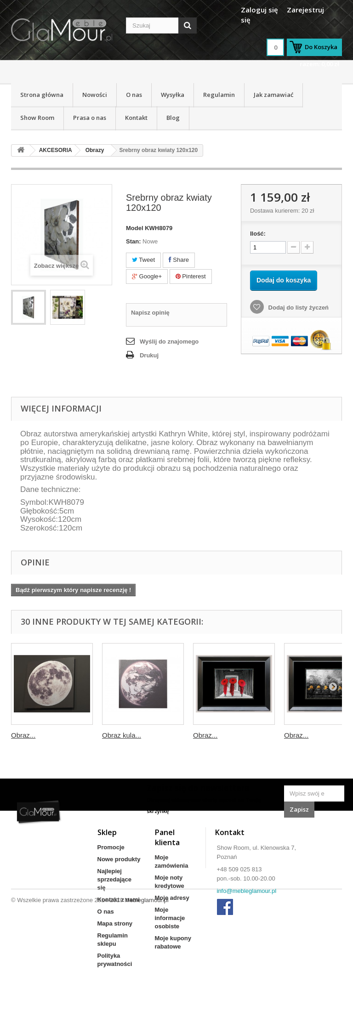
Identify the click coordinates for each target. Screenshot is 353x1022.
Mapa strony (115, 923)
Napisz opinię (150, 312)
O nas (134, 94)
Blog (173, 117)
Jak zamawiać (273, 94)
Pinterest (191, 276)
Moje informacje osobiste (170, 918)
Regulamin (219, 94)
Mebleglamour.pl (146, 997)
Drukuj (149, 355)
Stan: (133, 241)
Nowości (94, 94)
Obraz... (23, 735)
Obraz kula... (121, 735)
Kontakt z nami (118, 899)
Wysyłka (172, 94)
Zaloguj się (259, 9)
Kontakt (136, 117)
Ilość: (258, 233)
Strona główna (41, 94)
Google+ (147, 276)
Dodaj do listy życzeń (298, 307)
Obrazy (94, 150)
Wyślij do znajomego (169, 341)
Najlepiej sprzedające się (114, 879)
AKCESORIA (55, 150)
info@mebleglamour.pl (247, 890)
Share (179, 259)
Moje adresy (172, 897)
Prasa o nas (89, 117)
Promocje (111, 847)
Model (134, 228)
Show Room (37, 117)
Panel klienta (167, 837)
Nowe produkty (119, 859)
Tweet (143, 259)
